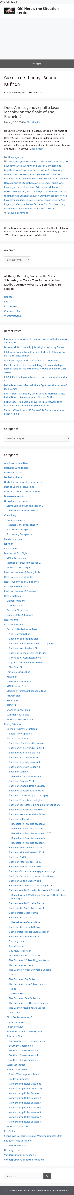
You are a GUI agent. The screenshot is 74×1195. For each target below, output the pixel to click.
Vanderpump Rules (17, 1069)
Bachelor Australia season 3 (24, 762)
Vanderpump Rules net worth (25, 1088)
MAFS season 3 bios (18, 686)
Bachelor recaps (13, 472)
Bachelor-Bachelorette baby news (23, 482)
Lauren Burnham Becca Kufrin (38, 208)
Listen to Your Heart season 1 (25, 955)
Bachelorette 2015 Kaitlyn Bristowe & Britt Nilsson (37, 890)
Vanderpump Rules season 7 (25, 1116)
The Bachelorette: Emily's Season (27, 1007)
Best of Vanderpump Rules (24, 1074)
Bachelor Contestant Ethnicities (26, 790)
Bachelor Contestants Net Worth (27, 809)
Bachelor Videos (13, 477)
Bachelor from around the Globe (27, 814)
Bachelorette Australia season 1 (26, 908)
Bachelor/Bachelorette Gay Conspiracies (31, 885)
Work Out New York (17, 1126)
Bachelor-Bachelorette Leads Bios (27, 652)
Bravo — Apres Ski (14, 496)
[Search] (47, 1176)
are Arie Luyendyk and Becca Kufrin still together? (35, 161)
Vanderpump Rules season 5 (25, 1112)
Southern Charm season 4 (23, 1055)
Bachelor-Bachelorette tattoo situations (31, 876)
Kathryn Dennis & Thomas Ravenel (28, 1041)
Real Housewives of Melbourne (21, 581)
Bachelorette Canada (20, 917)
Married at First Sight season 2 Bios (26, 690)
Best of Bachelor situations (19, 486)
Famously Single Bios (18, 671)
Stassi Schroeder (16, 1064)
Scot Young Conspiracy (19, 529)
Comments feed (13, 311)
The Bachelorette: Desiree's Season (28, 1003)
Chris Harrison (17, 946)
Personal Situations (17, 610)
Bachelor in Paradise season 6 (28, 842)
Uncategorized (16, 157)
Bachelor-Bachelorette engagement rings (32, 871)
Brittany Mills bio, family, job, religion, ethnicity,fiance (34, 347)
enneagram (15, 605)
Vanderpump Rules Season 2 (25, 1097)
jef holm (8, 543)
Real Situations (12, 596)
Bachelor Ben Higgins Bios (23, 638)
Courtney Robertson (20, 950)
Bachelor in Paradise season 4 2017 (31, 833)
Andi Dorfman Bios (19, 633)
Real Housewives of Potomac (20, 591)
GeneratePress (62, 1190)
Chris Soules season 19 (19, 1017)
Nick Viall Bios (16, 667)
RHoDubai (10, 1131)
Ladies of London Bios (19, 681)
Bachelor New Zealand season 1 (26, 847)
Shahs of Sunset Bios (18, 709)
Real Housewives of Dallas (18, 577)
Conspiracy (10, 515)
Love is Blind (11, 548)
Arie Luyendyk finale (46, 182)
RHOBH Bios (13, 695)
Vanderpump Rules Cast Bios (25, 1083)
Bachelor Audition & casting (24, 752)
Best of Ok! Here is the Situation (22, 491)
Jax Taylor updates (19, 1078)
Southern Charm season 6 (23, 1060)
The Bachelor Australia (21, 965)
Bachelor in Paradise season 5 (28, 838)
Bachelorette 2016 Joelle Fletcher (27, 903)
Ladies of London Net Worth (22, 510)
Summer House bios (18, 714)
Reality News (11, 619)
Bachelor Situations (17, 738)
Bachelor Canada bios (16, 467)
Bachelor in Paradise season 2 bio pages (31, 643)
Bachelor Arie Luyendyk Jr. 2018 (26, 747)
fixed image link (13, 539)
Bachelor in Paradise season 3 (28, 828)
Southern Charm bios (21, 1045)
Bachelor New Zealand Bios (24, 648)
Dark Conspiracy (16, 520)
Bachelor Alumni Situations (22, 728)
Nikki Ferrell (18, 993)
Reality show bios (13, 624)
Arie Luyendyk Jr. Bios (16, 463)
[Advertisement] (37, 38)
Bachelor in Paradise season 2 (28, 823)
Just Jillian (12, 676)
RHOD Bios (13, 700)
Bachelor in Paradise (20, 819)
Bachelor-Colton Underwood (25, 880)
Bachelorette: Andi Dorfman (24, 936)
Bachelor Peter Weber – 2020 (25, 861)
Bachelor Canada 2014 (21, 781)
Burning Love (16, 941)
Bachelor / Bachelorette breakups (27, 743)
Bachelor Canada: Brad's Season (27, 785)
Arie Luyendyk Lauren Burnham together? (38, 195)
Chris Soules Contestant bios (25, 657)
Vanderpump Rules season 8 (25, 1121)
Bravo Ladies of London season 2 (25, 505)
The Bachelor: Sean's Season (25, 998)
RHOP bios (12, 705)
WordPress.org (12, 315)
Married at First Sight (16, 553)
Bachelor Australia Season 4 (24, 766)
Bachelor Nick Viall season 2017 (26, 852)
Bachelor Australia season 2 (24, 757)
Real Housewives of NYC (17, 586)
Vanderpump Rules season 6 (20, 1154)
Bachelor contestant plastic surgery (28, 795)
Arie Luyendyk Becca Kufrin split (33, 178)
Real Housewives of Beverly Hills (22, 572)
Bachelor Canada (18, 771)
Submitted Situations (16, 1145)
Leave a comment (18, 212)
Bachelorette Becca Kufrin (23, 912)
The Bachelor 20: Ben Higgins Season (29, 960)
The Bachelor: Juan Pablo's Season (28, 984)
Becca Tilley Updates (20, 733)
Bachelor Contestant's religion (26, 800)
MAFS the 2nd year (17, 558)
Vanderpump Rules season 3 (25, 1102)
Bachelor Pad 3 (17, 857)
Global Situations (16, 600)
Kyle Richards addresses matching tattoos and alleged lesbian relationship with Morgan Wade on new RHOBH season (35, 368)
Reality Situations (13, 724)
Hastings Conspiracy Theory (22, 524)
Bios (13, 974)
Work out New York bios (20, 719)
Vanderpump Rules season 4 (25, 1107)
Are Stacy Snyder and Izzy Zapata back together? (31, 360)
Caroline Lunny (34, 199)
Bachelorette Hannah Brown (25, 927)
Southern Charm (16, 1036)
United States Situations (20, 614)
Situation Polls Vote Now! (18, 1140)
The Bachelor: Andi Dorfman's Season (30, 969)
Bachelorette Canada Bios (25, 922)
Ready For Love (15, 1026)
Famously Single (16, 1022)
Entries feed (11, 306)
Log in (7, 301)
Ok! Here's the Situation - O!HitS (39, 10)
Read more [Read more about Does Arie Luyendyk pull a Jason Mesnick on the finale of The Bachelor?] (37, 148)
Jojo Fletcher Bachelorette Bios (26, 662)
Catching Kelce (15, 1012)
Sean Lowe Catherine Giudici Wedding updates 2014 (33, 1135)
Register (8, 296)
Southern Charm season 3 (23, 1050)
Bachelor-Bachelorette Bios (22, 629)
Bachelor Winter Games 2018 (25, 866)
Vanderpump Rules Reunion (24, 1093)
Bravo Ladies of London (17, 501)
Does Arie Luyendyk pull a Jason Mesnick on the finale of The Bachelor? (32, 112)
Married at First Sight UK (20, 567)
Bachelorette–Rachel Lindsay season (29, 931)
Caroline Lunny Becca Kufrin (32, 204)
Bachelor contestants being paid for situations (34, 804)
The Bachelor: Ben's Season (24, 979)
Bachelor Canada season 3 (26, 776)
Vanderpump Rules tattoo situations (24, 1159)
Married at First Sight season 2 (24, 562)
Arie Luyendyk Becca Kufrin (31, 170)
